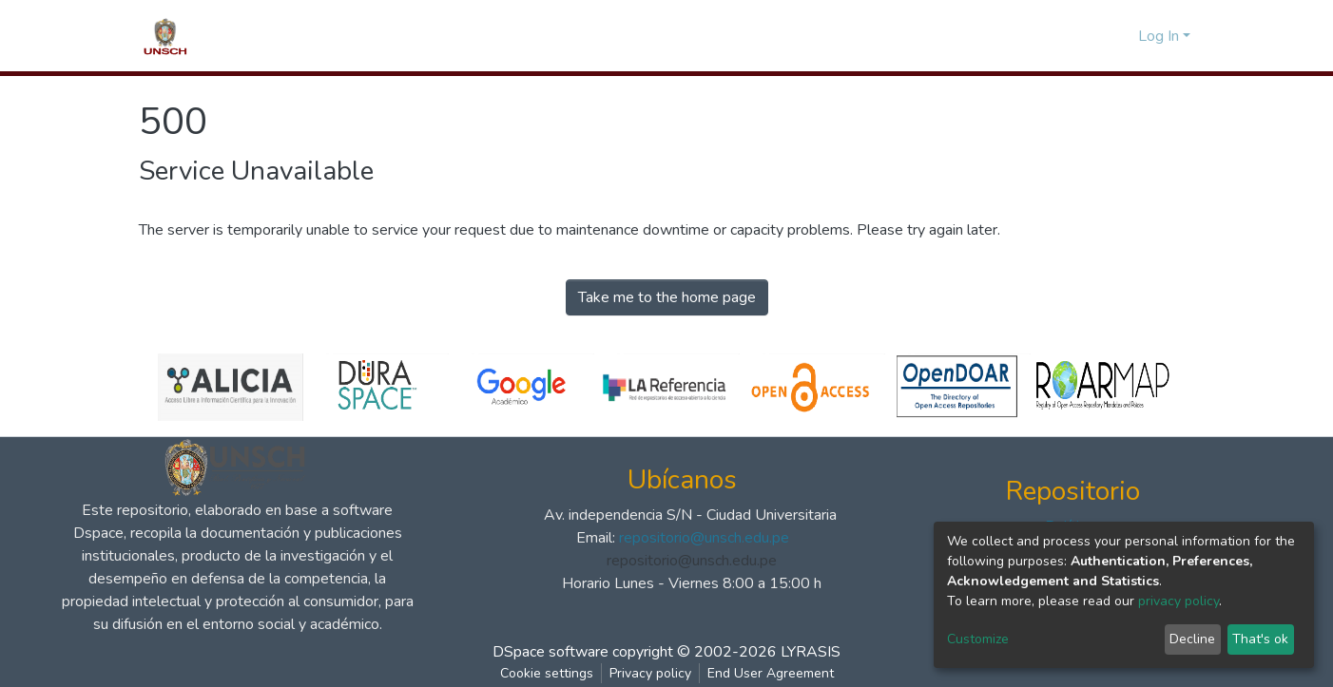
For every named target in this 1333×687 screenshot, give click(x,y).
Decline (1192, 639)
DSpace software (551, 651)
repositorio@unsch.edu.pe (704, 537)
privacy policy (1178, 601)
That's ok (1260, 639)
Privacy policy (650, 673)
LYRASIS (810, 651)
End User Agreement (770, 673)
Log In (1158, 36)
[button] (1118, 36)
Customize (978, 639)
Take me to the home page (667, 297)
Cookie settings (546, 673)
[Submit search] (1090, 36)
